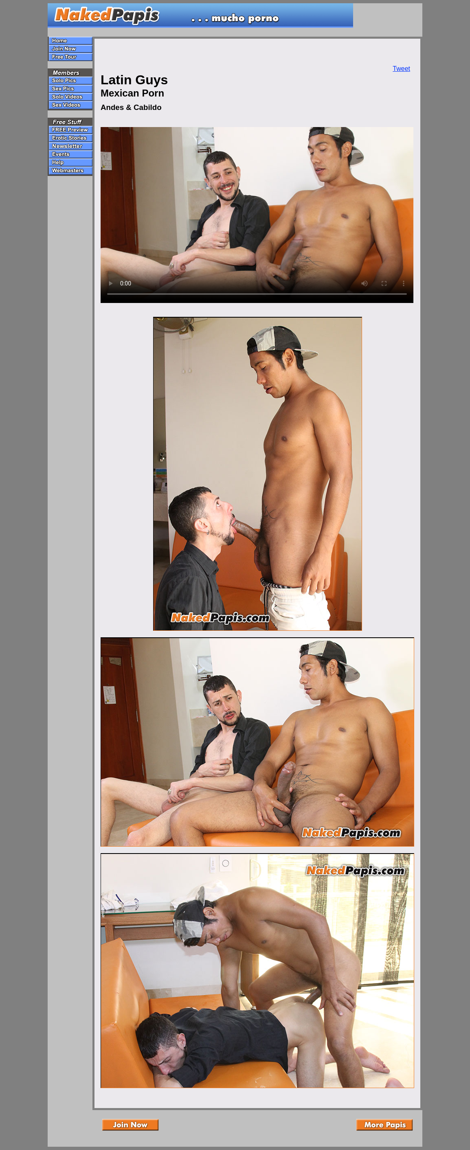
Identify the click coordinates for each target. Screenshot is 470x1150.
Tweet (401, 68)
